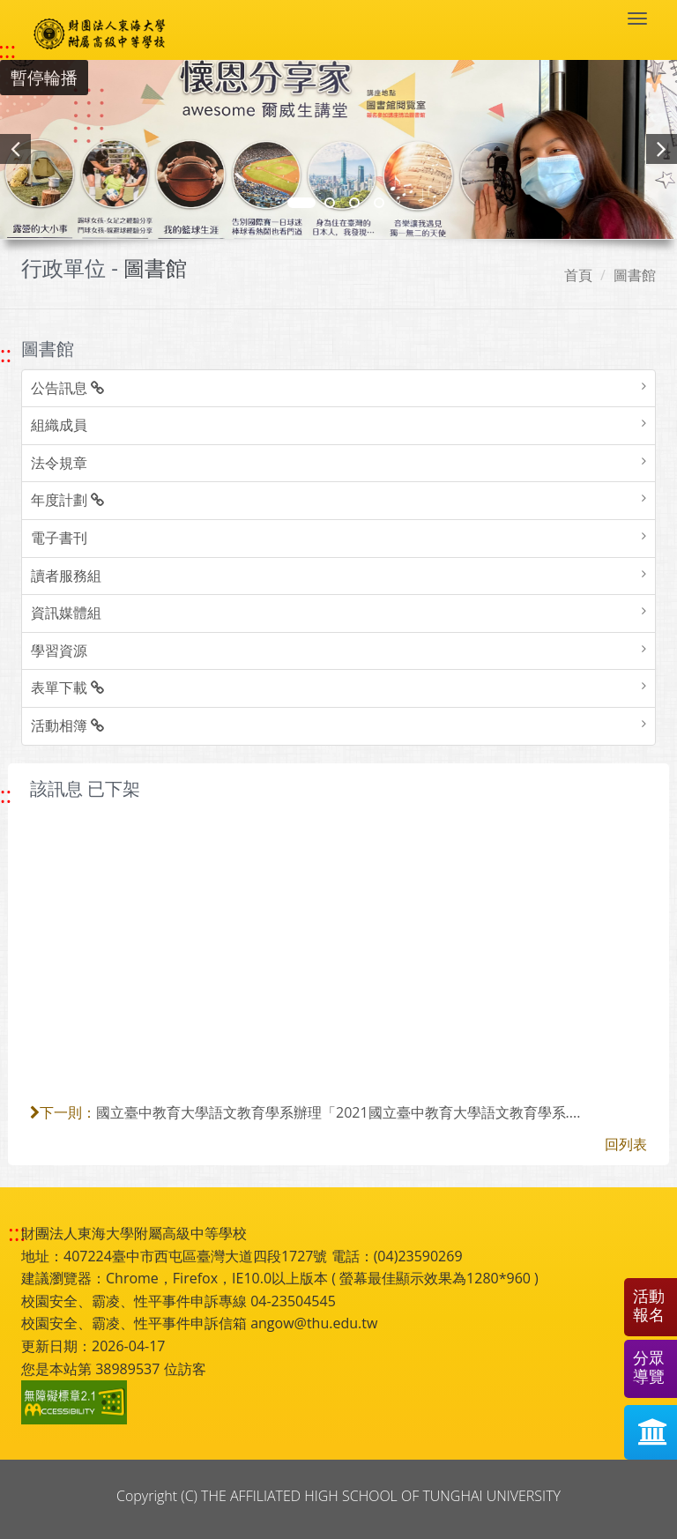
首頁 (578, 275)
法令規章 (59, 462)
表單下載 (67, 687)
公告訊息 (67, 388)
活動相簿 (67, 725)
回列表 (626, 1144)
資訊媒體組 (66, 612)
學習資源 (59, 650)
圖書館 (635, 275)
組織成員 (59, 425)
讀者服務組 (66, 575)
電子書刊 (59, 537)
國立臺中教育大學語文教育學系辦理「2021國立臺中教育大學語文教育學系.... (338, 1112)
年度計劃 (67, 499)
